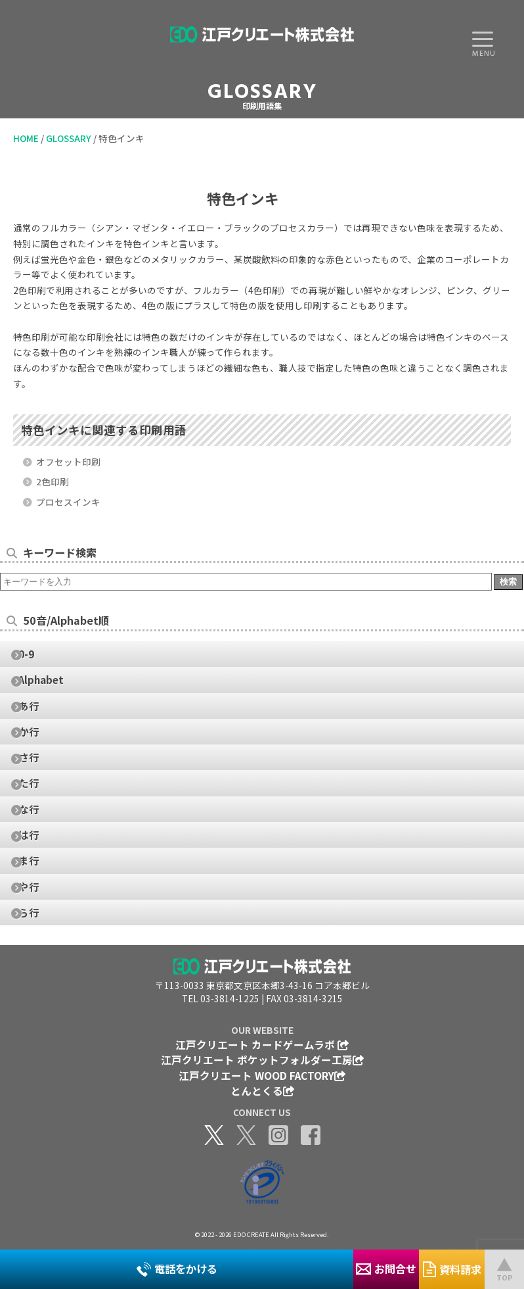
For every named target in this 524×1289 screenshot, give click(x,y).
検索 (508, 582)
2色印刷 (51, 481)
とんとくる (262, 1090)
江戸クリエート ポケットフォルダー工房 (262, 1059)
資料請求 (452, 1269)
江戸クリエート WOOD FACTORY (262, 1075)
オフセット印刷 (67, 461)
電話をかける (177, 1269)
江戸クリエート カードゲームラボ (262, 1044)
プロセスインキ (67, 501)
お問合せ (386, 1269)
